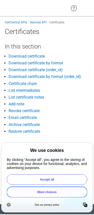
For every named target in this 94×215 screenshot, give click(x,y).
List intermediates (24, 90)
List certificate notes (26, 97)
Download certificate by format (36, 63)
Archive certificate (24, 124)
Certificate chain (23, 83)
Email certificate (23, 117)
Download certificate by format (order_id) (45, 76)
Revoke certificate (24, 110)
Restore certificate (24, 131)
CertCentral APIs (16, 22)
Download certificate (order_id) (36, 69)
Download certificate (27, 56)
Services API (38, 22)
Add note (16, 104)
